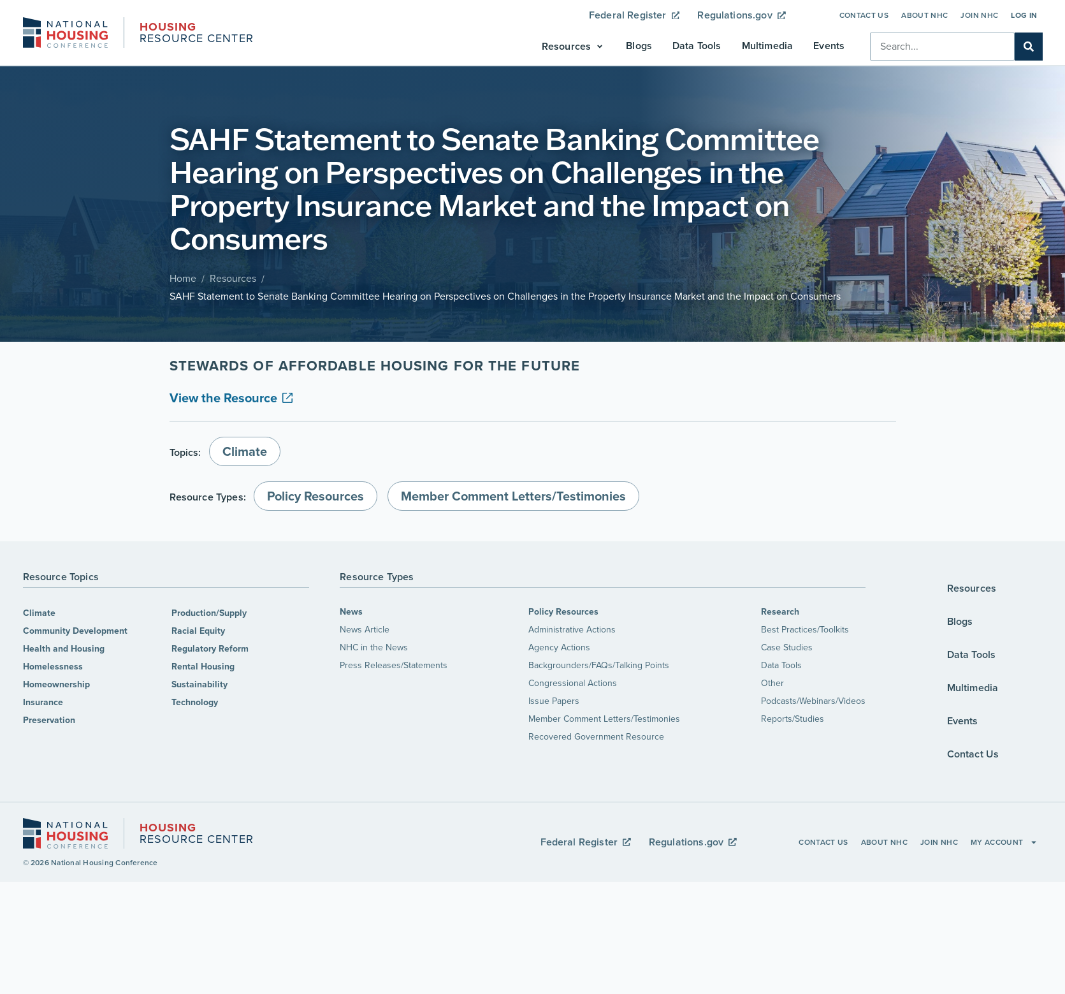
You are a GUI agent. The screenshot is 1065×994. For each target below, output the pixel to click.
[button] (574, 46)
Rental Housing (203, 666)
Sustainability (199, 684)
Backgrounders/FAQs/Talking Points (598, 665)
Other (772, 683)
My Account (1004, 842)
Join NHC (979, 15)
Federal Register (634, 15)
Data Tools (781, 665)
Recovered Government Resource (596, 736)
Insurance (43, 702)
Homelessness (53, 666)
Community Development (75, 631)
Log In (1024, 15)
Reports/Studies (792, 719)
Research (780, 611)
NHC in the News (374, 647)
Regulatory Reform (210, 648)
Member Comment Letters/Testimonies (604, 719)
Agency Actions (559, 647)
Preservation (49, 720)
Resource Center (197, 34)
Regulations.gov (741, 15)
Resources (233, 278)
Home (183, 278)
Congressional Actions (572, 683)
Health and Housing (64, 648)
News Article (364, 629)
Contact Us (864, 15)
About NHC (924, 15)
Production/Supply (209, 613)
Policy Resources (563, 611)
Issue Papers (553, 701)
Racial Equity (198, 631)
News (351, 611)
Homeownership (56, 684)
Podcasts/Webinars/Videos (813, 701)
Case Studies (787, 647)
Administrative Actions (572, 629)
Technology (194, 702)
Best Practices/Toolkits (805, 629)
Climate (39, 613)
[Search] (1029, 47)
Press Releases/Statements (393, 665)
